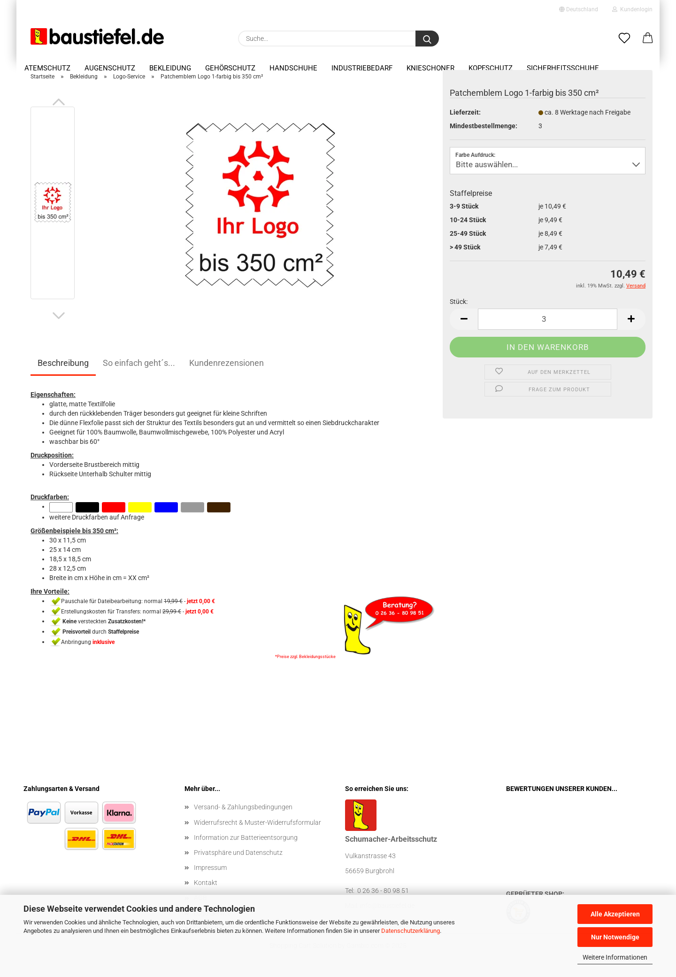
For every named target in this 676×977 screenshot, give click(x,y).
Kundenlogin (632, 9)
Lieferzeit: (465, 117)
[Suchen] (427, 39)
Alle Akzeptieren (615, 914)
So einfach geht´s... (139, 368)
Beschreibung (63, 368)
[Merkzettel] (624, 38)
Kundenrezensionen (226, 368)
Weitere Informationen (615, 957)
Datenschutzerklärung (410, 930)
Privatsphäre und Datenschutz (238, 858)
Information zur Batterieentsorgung (246, 842)
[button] (648, 38)
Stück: (459, 306)
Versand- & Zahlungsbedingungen (243, 812)
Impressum (210, 873)
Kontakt (205, 888)
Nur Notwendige (615, 937)
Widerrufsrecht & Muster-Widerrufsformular (257, 827)
